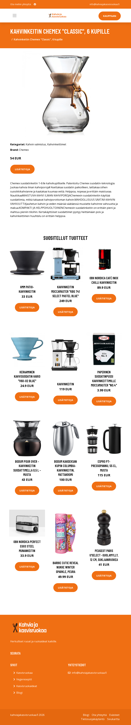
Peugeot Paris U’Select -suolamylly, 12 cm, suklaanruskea (104, 555)
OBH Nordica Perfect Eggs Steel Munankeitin (27, 546)
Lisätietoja (22, 169)
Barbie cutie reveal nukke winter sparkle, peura (65, 567)
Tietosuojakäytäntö (93, 719)
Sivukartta (113, 719)
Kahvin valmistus (36, 144)
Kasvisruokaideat (26, 686)
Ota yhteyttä (99, 715)
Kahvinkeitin (65, 384)
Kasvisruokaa (24, 673)
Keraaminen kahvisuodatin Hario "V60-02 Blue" (27, 376)
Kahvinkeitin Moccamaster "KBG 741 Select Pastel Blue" (65, 291)
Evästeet (114, 715)
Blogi (19, 692)
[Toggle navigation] (14, 15)
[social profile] (35, 4)
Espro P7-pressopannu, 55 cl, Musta (104, 465)
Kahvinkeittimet (56, 144)
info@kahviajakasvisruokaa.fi (104, 4)
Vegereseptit (24, 679)
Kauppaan (109, 15)
